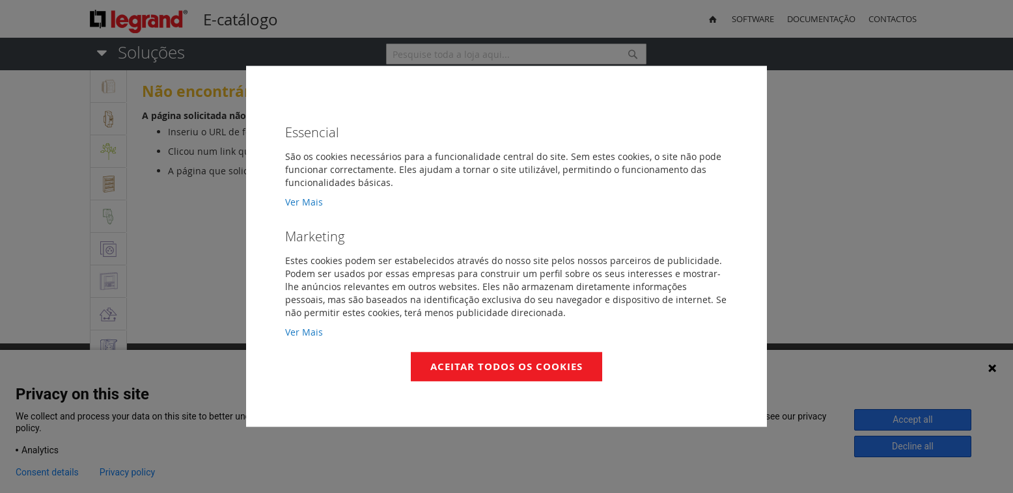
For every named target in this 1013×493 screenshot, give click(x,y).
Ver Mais (304, 202)
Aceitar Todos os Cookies (506, 366)
